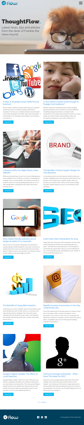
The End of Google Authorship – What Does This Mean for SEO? (60, 375)
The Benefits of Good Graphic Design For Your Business (61, 171)
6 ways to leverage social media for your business (21, 103)
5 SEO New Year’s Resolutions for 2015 (60, 239)
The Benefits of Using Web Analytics (19, 305)
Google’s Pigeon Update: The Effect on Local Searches (20, 375)
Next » (44, 402)
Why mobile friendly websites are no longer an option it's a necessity (19, 240)
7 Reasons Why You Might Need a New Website (20, 171)
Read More (8, 122)
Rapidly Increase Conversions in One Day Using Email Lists (61, 306)
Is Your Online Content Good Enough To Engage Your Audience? (61, 103)
